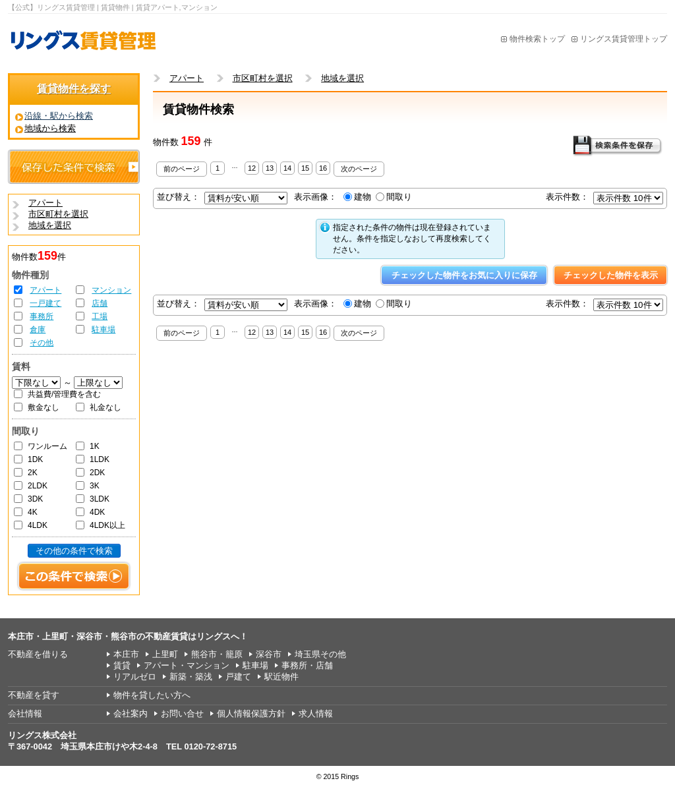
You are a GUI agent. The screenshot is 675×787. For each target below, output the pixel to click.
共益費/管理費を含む (64, 394)
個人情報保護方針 (251, 713)
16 (323, 168)
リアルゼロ (134, 677)
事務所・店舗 (307, 665)
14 (287, 168)
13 (270, 168)
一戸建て (45, 303)
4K (33, 512)
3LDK (99, 499)
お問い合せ (182, 713)
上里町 (165, 654)
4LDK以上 (107, 525)
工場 (99, 316)
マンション (111, 290)
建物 (362, 197)
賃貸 (122, 665)
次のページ (359, 169)
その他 (41, 342)
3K (95, 485)
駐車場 (103, 329)
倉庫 (37, 329)
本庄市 (126, 654)
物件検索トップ (537, 39)
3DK (35, 499)
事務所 (41, 316)
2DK (97, 472)
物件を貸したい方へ (152, 695)
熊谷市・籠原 (217, 654)
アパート (45, 290)
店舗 (99, 303)
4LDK (37, 525)
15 (305, 168)
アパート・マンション (186, 665)
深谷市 (268, 654)
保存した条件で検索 (74, 166)
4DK (97, 512)
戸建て (238, 677)
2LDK (37, 485)
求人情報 (316, 713)
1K (95, 446)
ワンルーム (47, 446)
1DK (35, 459)
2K (33, 472)
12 (252, 168)
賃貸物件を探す (74, 88)
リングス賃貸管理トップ (623, 39)
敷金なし (43, 407)
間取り (399, 197)
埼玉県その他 (320, 654)
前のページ (181, 169)
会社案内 (130, 713)
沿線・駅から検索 (58, 116)
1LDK (99, 459)
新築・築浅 (190, 677)
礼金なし (105, 407)
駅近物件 (281, 677)
